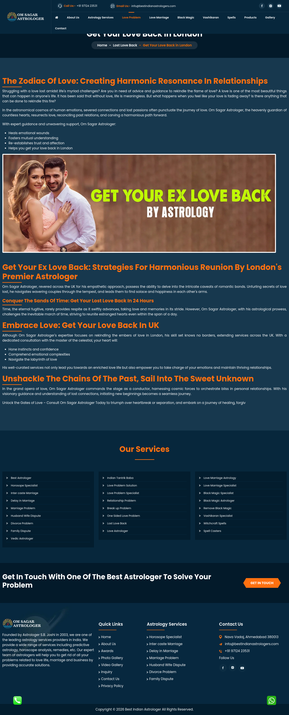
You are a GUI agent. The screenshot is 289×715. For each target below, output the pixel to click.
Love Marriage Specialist (220, 485)
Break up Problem (119, 508)
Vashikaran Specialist (218, 516)
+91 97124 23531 (237, 651)
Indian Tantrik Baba (120, 478)
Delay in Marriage (23, 501)
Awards (107, 651)
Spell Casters (212, 531)
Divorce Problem (22, 523)
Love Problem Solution (122, 485)
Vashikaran (211, 17)
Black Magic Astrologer (219, 501)
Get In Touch (262, 583)
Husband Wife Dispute (26, 516)
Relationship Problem (121, 501)
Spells (231, 17)
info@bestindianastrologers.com (252, 644)
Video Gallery (112, 665)
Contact (60, 28)
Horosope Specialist (24, 485)
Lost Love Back (125, 45)
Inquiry (106, 672)
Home (102, 45)
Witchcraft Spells (215, 523)
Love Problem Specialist (123, 493)
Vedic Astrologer (22, 538)
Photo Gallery (112, 658)
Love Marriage (159, 17)
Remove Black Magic (218, 508)
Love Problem (131, 17)
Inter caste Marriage (24, 493)
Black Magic (185, 17)
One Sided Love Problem (123, 516)
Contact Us (110, 679)
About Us (73, 17)
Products (250, 17)
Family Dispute (21, 531)
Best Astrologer (21, 478)
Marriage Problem (23, 508)
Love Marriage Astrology (220, 478)
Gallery (270, 17)
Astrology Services (101, 17)
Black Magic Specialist (219, 493)
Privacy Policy (112, 686)
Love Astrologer (117, 531)
